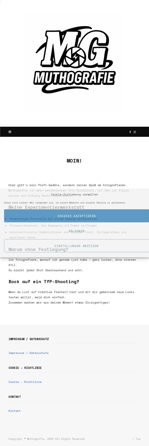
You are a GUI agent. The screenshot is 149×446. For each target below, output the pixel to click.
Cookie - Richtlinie (25, 382)
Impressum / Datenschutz (29, 353)
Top (136, 439)
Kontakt (15, 411)
